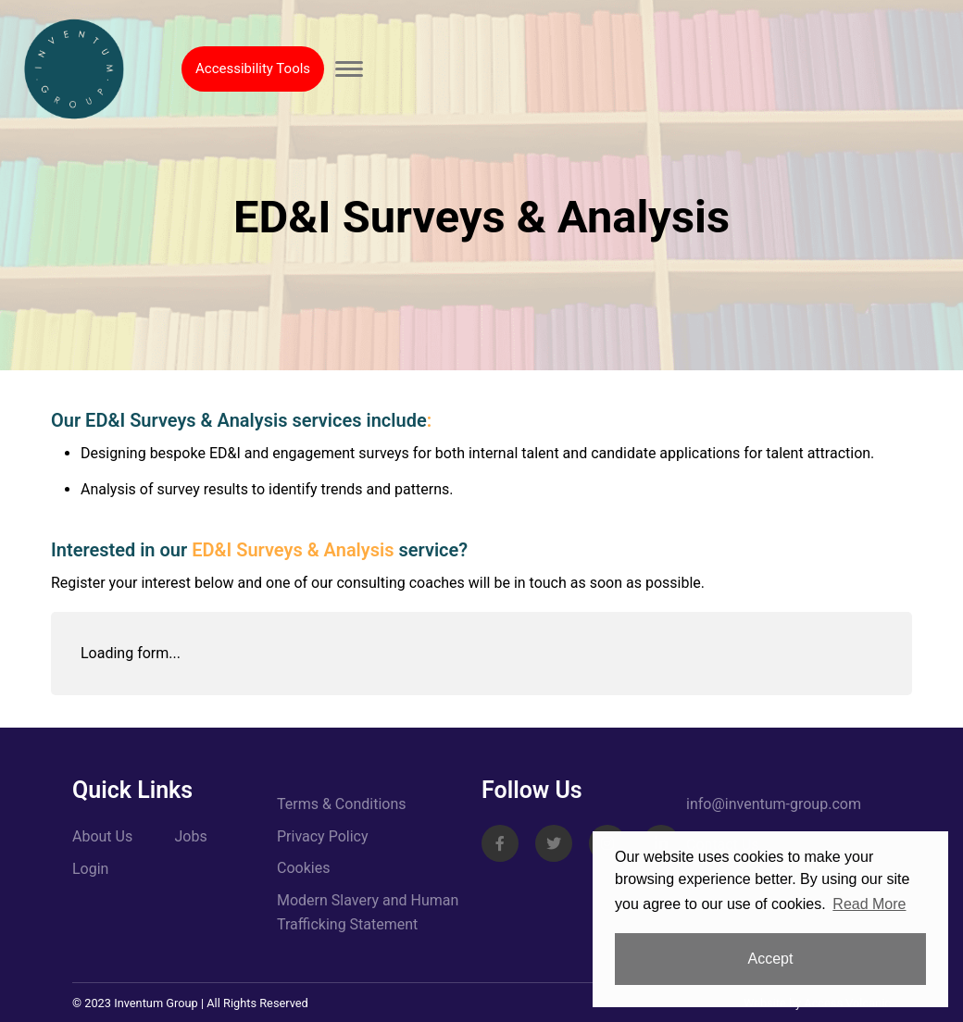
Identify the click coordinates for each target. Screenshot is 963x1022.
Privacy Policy (323, 836)
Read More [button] (869, 904)
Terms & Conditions (341, 804)
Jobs (191, 836)
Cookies (303, 868)
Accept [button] (771, 958)
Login (90, 869)
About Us (102, 836)
